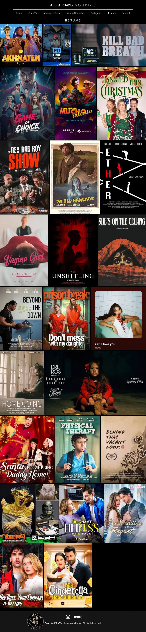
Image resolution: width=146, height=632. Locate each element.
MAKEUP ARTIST (86, 5)
